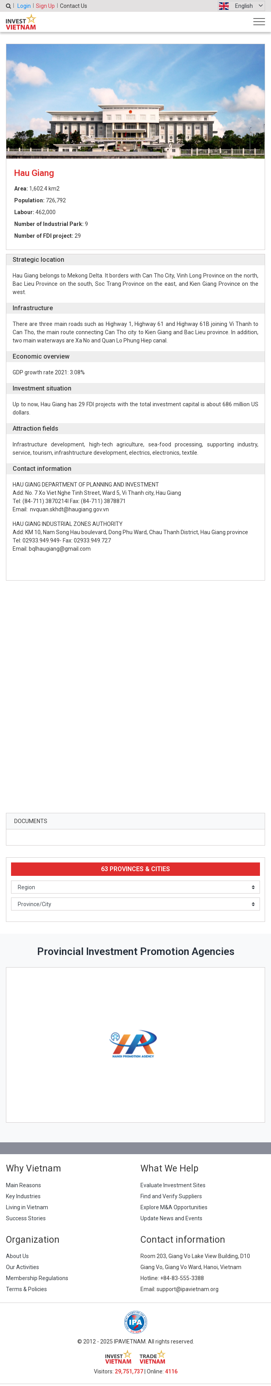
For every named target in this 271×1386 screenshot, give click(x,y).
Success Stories (26, 1218)
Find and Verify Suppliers (171, 1196)
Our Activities (22, 1267)
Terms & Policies (26, 1289)
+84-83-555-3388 (182, 1278)
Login (24, 6)
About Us (17, 1256)
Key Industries (23, 1196)
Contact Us (73, 6)
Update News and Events (171, 1218)
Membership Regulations (37, 1278)
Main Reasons (23, 1185)
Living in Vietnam (27, 1207)
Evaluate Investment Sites (173, 1185)
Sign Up (45, 6)
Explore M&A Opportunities (173, 1207)
